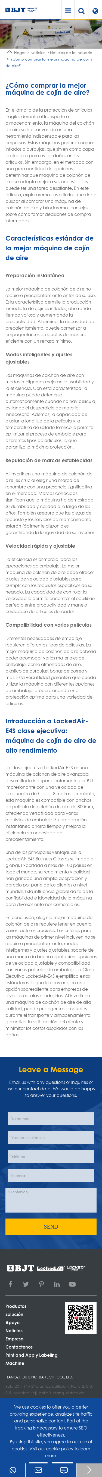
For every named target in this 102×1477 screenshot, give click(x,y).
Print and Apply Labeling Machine (31, 1359)
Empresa (14, 1338)
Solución (14, 1314)
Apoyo (12, 1322)
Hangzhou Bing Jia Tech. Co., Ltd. (39, 1377)
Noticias (37, 52)
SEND (51, 1227)
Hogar (20, 52)
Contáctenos (19, 1346)
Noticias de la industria (71, 52)
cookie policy (59, 1448)
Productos (15, 1306)
